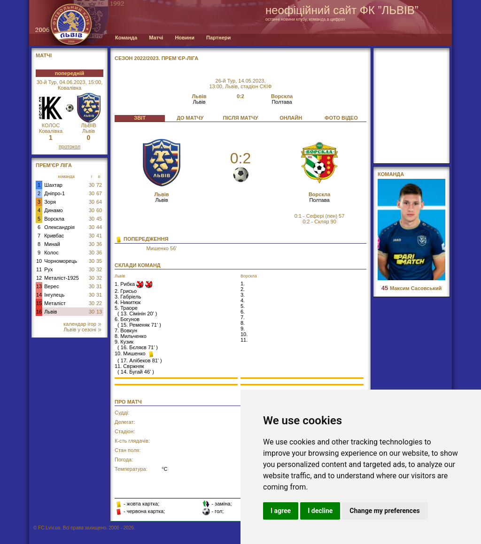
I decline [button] (320, 510)
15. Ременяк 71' (139, 325)
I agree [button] (281, 510)
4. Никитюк (127, 302)
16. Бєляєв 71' (138, 347)
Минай (52, 244)
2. (242, 289)
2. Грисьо (126, 291)
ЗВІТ (140, 118)
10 (39, 261)
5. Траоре (126, 308)
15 (39, 303)
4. (242, 300)
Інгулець (54, 295)
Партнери (218, 37)
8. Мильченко (131, 336)
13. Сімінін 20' (137, 313)
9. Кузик (124, 342)
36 (99, 244)
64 (99, 202)
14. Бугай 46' (136, 372)
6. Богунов (127, 319)
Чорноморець (60, 261)
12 (39, 278)
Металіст (54, 303)
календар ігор (82, 324)
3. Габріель (128, 296)
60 (99, 210)
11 (39, 269)
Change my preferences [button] (384, 510)
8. (242, 323)
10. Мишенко (131, 353)
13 (39, 286)
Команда (126, 37)
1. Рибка (125, 284)
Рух (48, 269)
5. (242, 306)
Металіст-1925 (61, 278)
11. (244, 340)
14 (39, 295)
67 (99, 193)
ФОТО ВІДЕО (341, 118)
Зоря (50, 202)
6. (242, 311)
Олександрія (59, 227)
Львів (50, 311)
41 (99, 235)
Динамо (53, 210)
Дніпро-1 (54, 193)
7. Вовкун (126, 330)
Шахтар (53, 185)
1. (242, 283)
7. (242, 317)
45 (99, 219)
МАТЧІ (44, 55)
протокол (69, 146)
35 (99, 261)
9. (242, 328)
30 (91, 185)
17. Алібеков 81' (140, 360)
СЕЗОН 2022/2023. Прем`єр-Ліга (156, 58)
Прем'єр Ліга (54, 165)
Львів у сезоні (82, 329)
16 (39, 311)
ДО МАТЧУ (190, 118)
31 (99, 286)
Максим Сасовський (411, 288)
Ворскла (54, 219)
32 (99, 269)
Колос (51, 252)
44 (99, 227)
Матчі (156, 37)
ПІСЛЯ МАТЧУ (240, 118)
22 (99, 303)
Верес (51, 286)
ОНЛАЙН (290, 118)
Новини (184, 37)
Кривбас (54, 235)
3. (242, 295)
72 (99, 185)
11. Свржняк (129, 366)
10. (244, 334)
